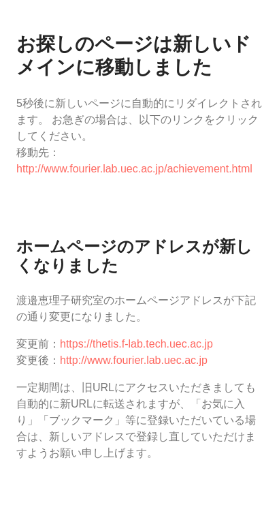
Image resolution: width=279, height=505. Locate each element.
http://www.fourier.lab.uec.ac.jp (134, 360)
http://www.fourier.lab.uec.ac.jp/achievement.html (134, 168)
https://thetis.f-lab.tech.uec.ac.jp (136, 344)
